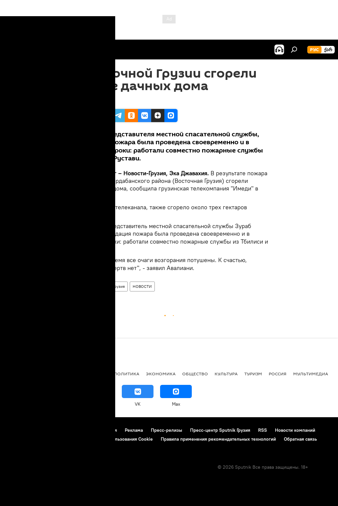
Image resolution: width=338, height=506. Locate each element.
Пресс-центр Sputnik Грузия (220, 430)
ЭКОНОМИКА (161, 374)
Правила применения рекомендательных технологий (218, 439)
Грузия (119, 286)
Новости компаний (295, 430)
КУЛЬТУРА (226, 374)
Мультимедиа (310, 374)
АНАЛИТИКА (49, 374)
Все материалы (88, 374)
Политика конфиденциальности (41, 439)
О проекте (18, 430)
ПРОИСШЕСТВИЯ (89, 286)
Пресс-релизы (166, 430)
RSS (262, 430)
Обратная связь (300, 439)
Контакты (47, 430)
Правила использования (91, 430)
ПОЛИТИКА (126, 374)
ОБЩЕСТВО (195, 374)
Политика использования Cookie (118, 439)
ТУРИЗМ (253, 374)
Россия (278, 374)
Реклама (134, 430)
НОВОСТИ (142, 286)
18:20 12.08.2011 (87, 101)
